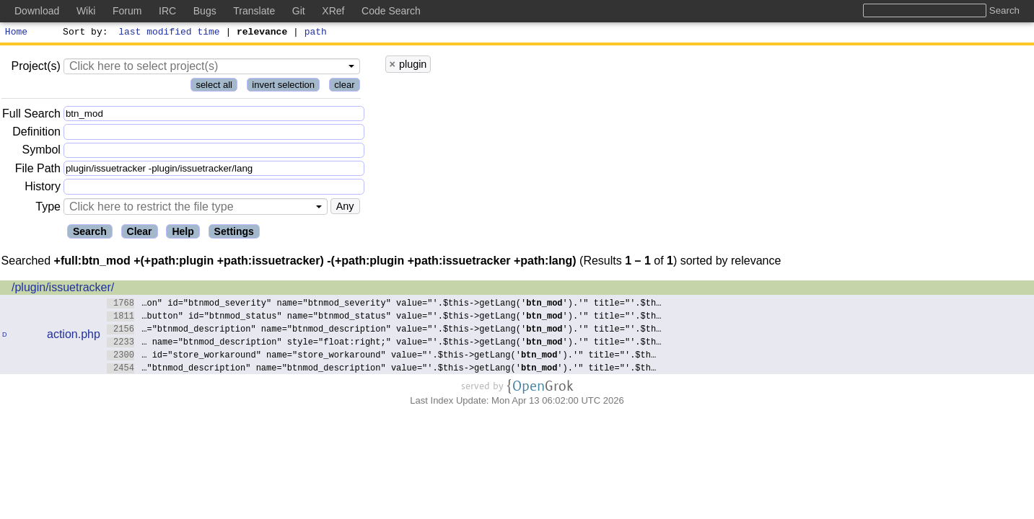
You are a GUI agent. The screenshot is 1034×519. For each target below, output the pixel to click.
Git (298, 11)
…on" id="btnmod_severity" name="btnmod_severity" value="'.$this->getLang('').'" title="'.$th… (384, 304)
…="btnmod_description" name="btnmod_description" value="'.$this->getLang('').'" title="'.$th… (384, 330)
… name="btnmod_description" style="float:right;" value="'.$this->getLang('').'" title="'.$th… (384, 343)
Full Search (31, 116)
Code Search (391, 11)
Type (48, 209)
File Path (38, 170)
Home (16, 33)
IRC (167, 11)
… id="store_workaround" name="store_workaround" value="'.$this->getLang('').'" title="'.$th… (382, 356)
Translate (254, 11)
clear (344, 86)
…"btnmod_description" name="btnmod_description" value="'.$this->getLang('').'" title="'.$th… (382, 369)
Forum (127, 11)
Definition (36, 134)
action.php (73, 336)
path (315, 33)
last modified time (169, 33)
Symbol (41, 152)
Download (36, 11)
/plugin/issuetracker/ (63, 289)
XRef (333, 11)
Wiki (85, 11)
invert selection (283, 86)
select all (214, 86)
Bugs (204, 11)
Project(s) (35, 68)
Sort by (83, 33)
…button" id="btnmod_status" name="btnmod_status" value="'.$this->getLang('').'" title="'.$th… (384, 317)
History (43, 188)
